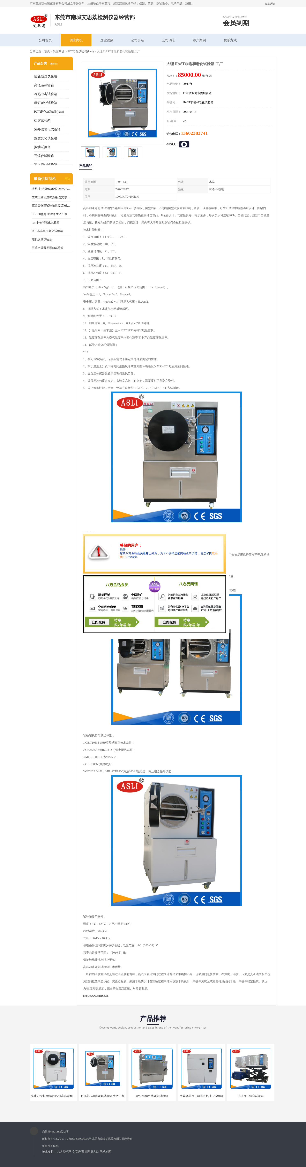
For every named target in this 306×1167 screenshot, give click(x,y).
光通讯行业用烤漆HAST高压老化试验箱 (56, 1096)
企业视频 (106, 40)
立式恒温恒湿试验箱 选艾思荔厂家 (51, 197)
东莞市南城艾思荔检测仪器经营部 (112, 1138)
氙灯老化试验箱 (45, 103)
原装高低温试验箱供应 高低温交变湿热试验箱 (51, 205)
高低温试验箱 (44, 85)
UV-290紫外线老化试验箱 (152, 1096)
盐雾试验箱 (42, 120)
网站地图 (105, 1151)
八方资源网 (64, 1151)
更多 (68, 178)
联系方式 (230, 40)
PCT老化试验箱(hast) (80, 51)
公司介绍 (137, 40)
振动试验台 (42, 147)
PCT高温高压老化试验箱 (47, 231)
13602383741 (194, 133)
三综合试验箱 (44, 156)
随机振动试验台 (42, 239)
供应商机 (76, 40)
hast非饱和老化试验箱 (46, 222)
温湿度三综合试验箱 (251, 1096)
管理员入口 (91, 1151)
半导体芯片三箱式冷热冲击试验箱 (201, 1096)
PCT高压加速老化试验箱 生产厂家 (102, 1096)
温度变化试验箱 (45, 138)
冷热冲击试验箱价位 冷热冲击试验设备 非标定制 (51, 188)
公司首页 (45, 40)
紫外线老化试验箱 (47, 129)
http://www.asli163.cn (96, 995)
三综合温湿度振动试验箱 (48, 247)
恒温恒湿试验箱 (45, 76)
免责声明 (78, 1151)
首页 (47, 51)
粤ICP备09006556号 (80, 1138)
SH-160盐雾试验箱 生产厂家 (49, 214)
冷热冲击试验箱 (45, 94)
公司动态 (168, 40)
